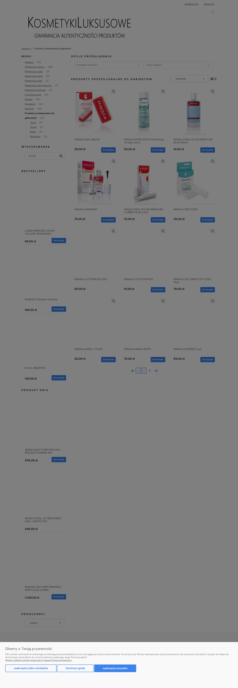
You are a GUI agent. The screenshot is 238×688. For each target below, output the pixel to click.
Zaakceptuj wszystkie (115, 668)
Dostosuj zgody (75, 668)
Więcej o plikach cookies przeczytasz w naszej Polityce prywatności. (38, 660)
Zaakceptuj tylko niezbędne (31, 668)
